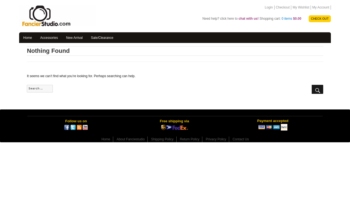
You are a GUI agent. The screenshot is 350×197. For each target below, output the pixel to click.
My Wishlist (301, 7)
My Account (320, 7)
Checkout (283, 7)
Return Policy (189, 139)
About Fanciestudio (130, 139)
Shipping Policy (162, 139)
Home (27, 38)
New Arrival (74, 38)
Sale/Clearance (102, 38)
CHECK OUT (320, 18)
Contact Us (241, 139)
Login (269, 7)
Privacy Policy (216, 139)
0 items (291, 19)
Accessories (49, 38)
